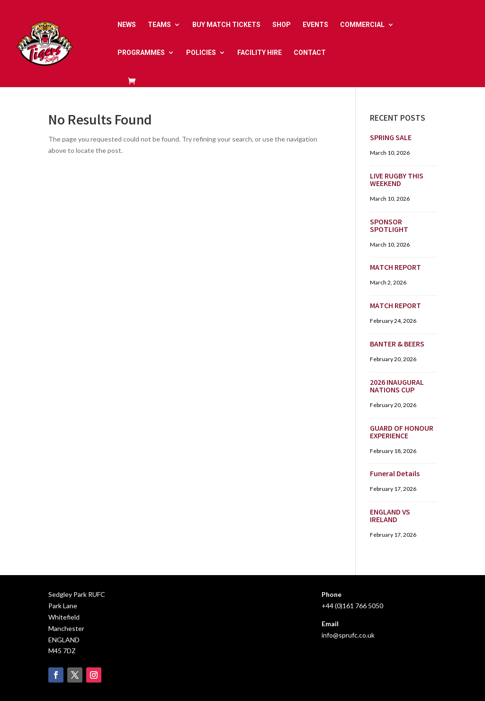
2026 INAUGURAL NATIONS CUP (397, 387)
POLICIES (201, 52)
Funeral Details (395, 474)
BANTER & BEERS (397, 344)
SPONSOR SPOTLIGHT (389, 226)
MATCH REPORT (395, 268)
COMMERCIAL (362, 24)
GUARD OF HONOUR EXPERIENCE (401, 433)
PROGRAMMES (141, 52)
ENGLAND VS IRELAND (390, 516)
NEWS (126, 24)
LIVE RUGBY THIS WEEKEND (396, 180)
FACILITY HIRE (259, 52)
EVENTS (315, 24)
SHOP (281, 24)
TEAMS (159, 24)
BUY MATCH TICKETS (226, 24)
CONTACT (310, 52)
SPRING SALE (391, 138)
